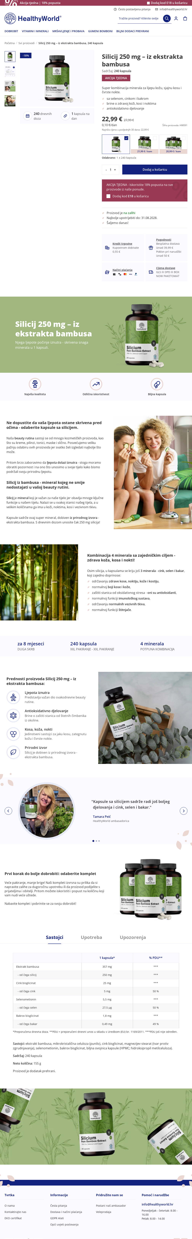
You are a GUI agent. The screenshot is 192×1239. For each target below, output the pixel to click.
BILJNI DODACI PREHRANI (132, 31)
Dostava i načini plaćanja (66, 1212)
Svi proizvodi (26, 43)
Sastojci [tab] (54, 937)
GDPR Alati (57, 1218)
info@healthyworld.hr (171, 9)
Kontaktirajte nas (15, 1212)
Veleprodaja (103, 1212)
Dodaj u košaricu (155, 169)
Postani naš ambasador (111, 1205)
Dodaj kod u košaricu (169, 3)
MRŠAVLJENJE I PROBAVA (68, 31)
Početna (10, 43)
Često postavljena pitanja (132, 9)
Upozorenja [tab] (133, 937)
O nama (10, 1205)
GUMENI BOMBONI (100, 31)
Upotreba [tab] (91, 937)
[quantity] (110, 169)
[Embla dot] (93, 841)
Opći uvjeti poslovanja (64, 1224)
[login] (176, 18)
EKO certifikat (13, 1218)
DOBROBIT (11, 31)
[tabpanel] (96, 1008)
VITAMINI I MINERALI (35, 31)
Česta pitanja (58, 1205)
